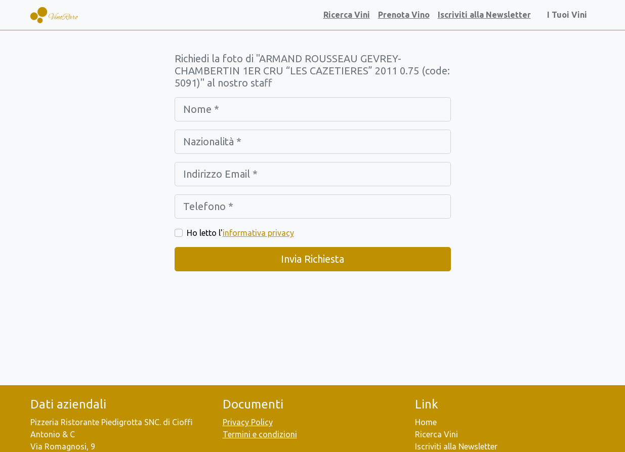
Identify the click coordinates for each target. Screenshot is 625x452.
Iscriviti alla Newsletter (484, 14)
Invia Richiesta (312, 259)
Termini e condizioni (260, 434)
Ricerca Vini (346, 14)
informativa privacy (258, 232)
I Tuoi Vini (569, 14)
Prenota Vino (404, 14)
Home (426, 422)
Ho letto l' (240, 232)
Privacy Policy (248, 422)
